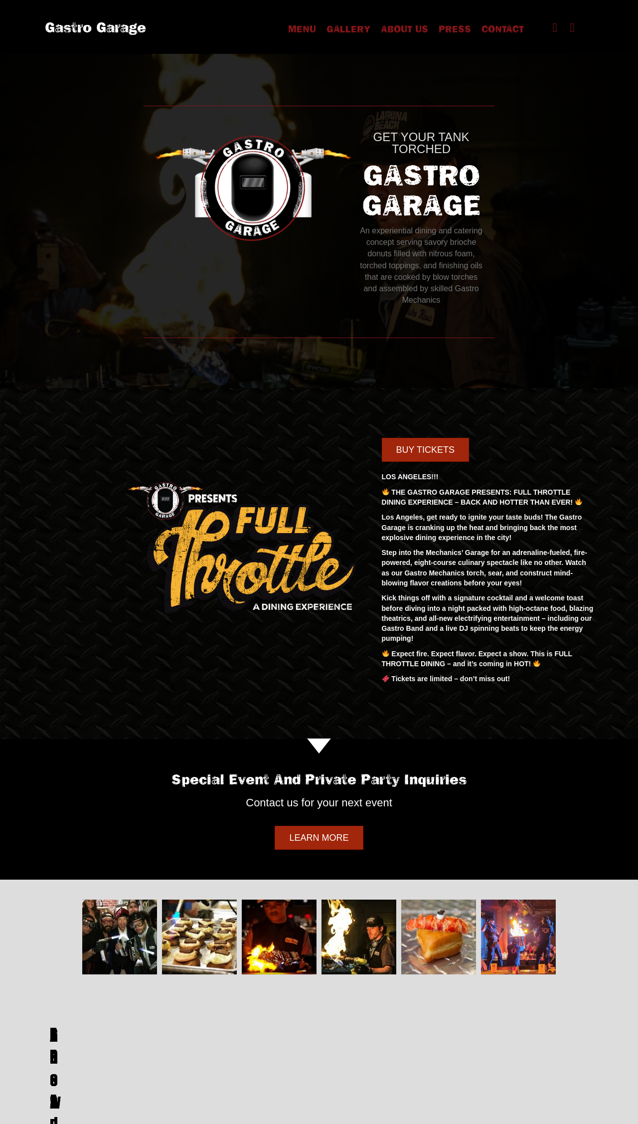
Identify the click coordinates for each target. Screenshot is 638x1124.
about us (404, 29)
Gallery (348, 29)
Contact (502, 29)
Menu (302, 29)
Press (455, 29)
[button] (554, 27)
